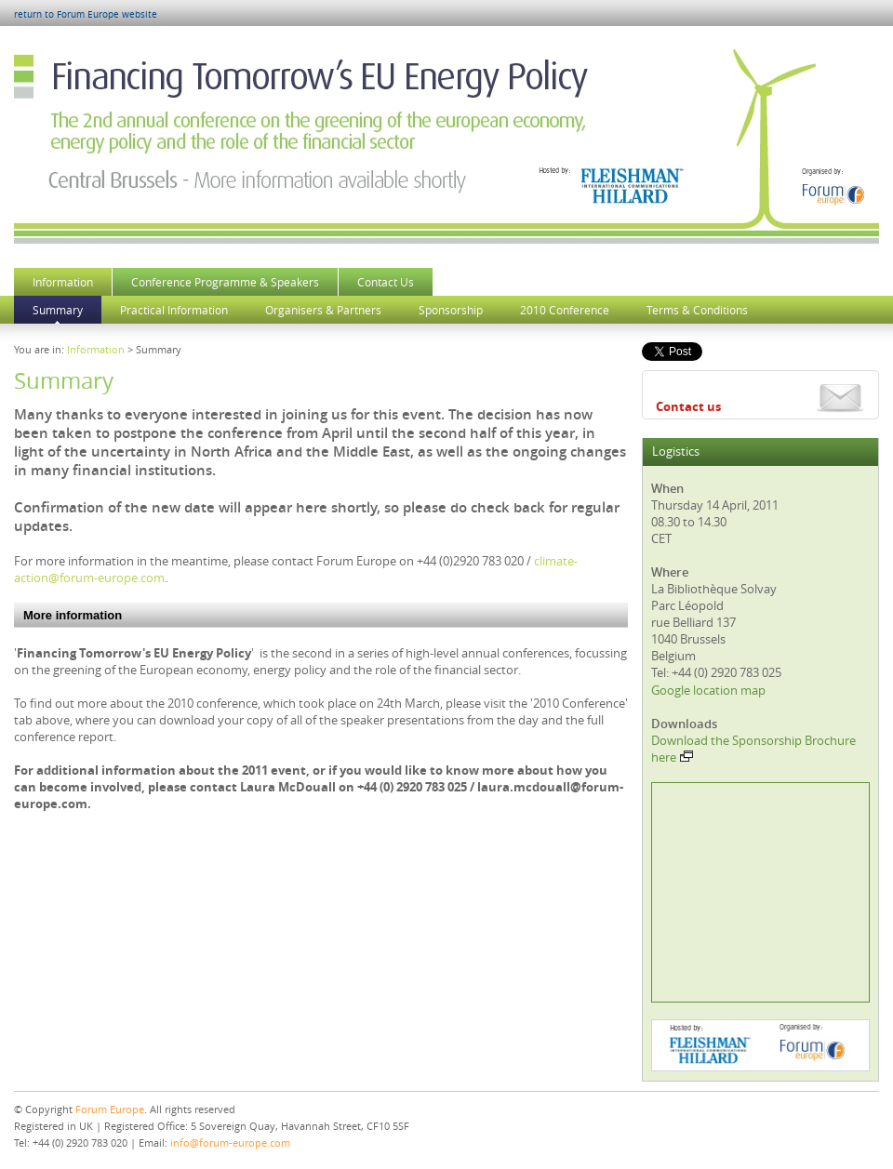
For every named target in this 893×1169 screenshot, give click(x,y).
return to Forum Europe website (85, 14)
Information (63, 281)
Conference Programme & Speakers (225, 281)
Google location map (708, 690)
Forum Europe (109, 1109)
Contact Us (385, 281)
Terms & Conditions (697, 309)
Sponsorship (451, 309)
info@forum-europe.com (230, 1142)
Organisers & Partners (323, 309)
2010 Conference (564, 309)
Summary (58, 309)
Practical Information (174, 309)
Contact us (688, 406)
